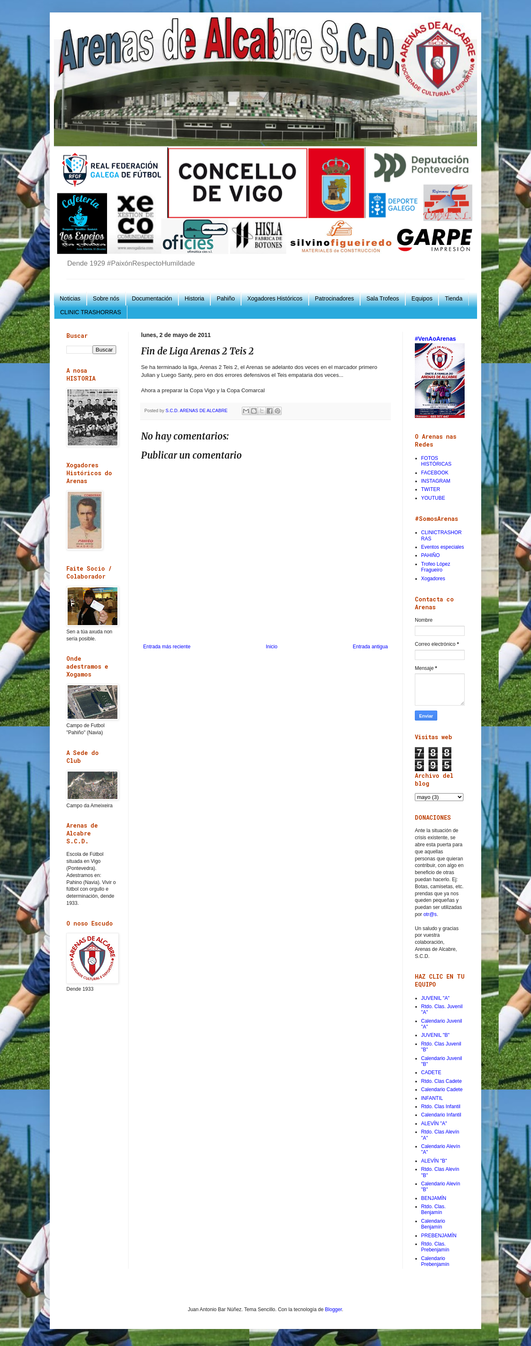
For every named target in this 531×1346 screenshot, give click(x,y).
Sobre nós (106, 298)
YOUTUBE (433, 498)
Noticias (70, 298)
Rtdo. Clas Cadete (441, 1081)
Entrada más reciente (166, 647)
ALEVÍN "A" (434, 1123)
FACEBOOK (434, 473)
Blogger (333, 1309)
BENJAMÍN (433, 1198)
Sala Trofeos (382, 298)
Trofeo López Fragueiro (435, 567)
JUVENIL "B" (435, 1035)
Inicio (272, 647)
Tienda (453, 298)
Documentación (152, 298)
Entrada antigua (370, 647)
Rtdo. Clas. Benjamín (433, 1209)
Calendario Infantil (441, 1115)
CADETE (431, 1072)
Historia (194, 298)
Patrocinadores (334, 298)
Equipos (422, 298)
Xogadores (433, 578)
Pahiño (226, 298)
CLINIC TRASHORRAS (90, 312)
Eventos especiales (442, 547)
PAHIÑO (430, 555)
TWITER (430, 489)
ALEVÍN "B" (434, 1161)
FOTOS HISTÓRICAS (436, 461)
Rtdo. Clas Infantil (440, 1106)
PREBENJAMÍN (438, 1236)
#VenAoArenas (435, 338)
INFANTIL (432, 1098)
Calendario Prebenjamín (435, 1261)
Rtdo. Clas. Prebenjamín (435, 1247)
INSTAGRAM (435, 481)
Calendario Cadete (442, 1089)
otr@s (430, 914)
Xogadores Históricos (274, 298)
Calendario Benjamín (433, 1224)
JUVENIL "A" (435, 998)
